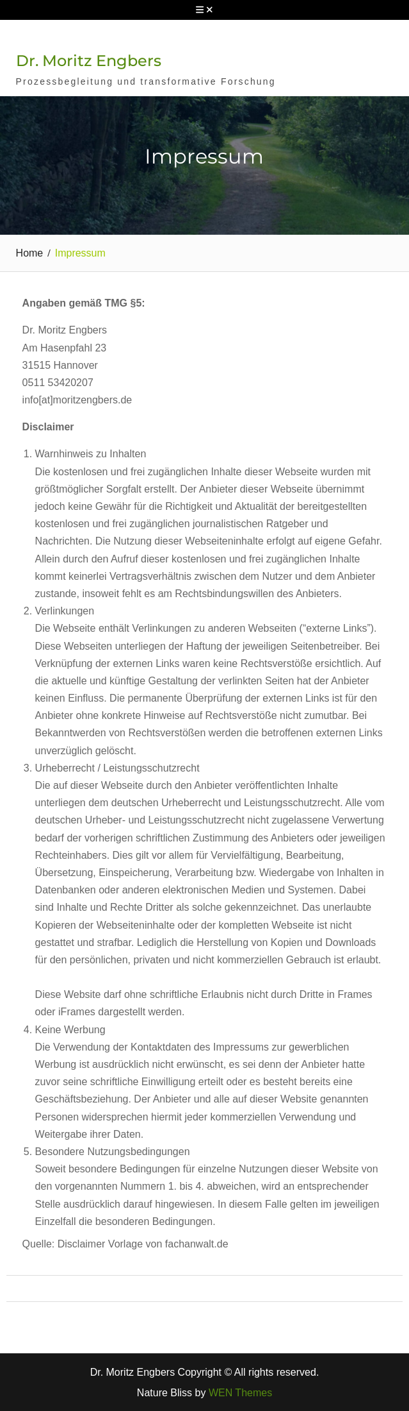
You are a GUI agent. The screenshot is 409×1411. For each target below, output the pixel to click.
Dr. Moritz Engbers (88, 60)
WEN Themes (240, 1392)
